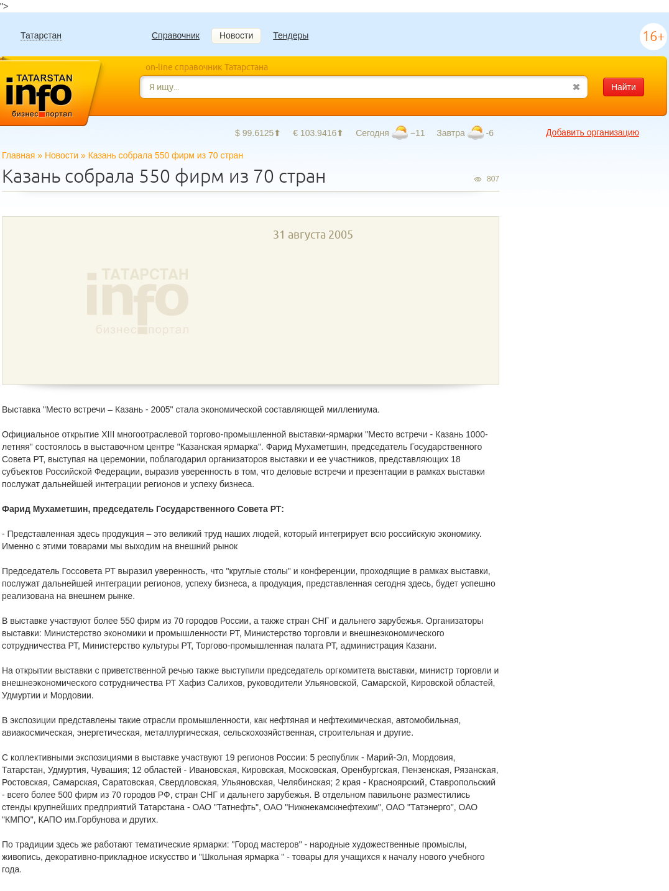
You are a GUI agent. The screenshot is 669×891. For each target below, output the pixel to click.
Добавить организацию (592, 132)
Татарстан (41, 35)
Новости (236, 35)
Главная (18, 155)
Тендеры (290, 35)
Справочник (176, 35)
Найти (623, 87)
